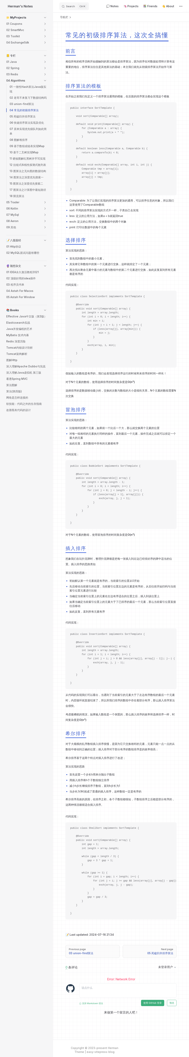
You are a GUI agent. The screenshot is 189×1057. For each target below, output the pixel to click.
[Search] (74, 6)
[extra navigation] (181, 6)
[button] (45, 17)
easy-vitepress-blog (100, 1051)
